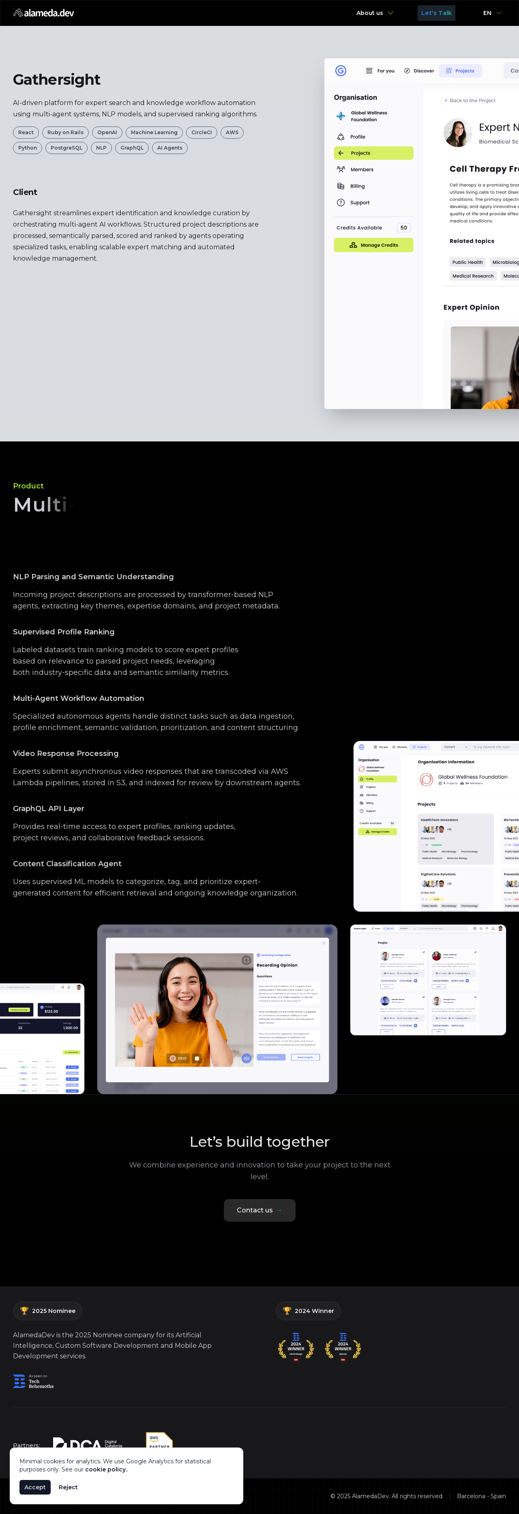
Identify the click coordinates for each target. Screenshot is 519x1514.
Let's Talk (436, 13)
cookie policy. (106, 1469)
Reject (68, 1487)
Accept (35, 1487)
